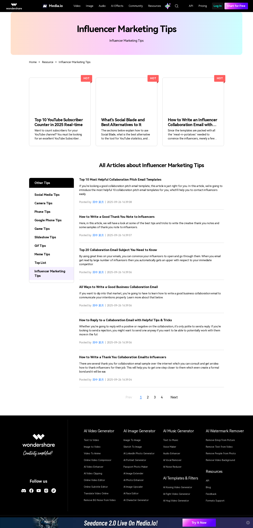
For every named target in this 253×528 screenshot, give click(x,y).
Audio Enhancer (171, 453)
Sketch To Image (133, 446)
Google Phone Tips (48, 220)
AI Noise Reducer (172, 466)
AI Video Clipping (93, 473)
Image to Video (92, 446)
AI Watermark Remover (225, 431)
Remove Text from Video (219, 446)
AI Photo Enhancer (134, 480)
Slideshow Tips (45, 237)
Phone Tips (42, 211)
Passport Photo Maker (136, 466)
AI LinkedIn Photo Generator (139, 453)
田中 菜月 (98, 202)
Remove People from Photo (221, 453)
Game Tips (42, 228)
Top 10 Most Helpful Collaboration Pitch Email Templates (120, 179)
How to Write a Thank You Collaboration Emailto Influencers (122, 357)
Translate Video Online (96, 493)
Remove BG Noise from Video (100, 500)
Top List (40, 263)
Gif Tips (40, 245)
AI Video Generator (99, 431)
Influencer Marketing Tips (74, 62)
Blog (208, 487)
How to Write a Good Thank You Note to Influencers (116, 216)
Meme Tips (42, 254)
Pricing (202, 6)
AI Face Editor (131, 493)
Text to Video (91, 440)
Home (32, 62)
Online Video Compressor (97, 460)
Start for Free (236, 6)
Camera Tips (43, 203)
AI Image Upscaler (133, 486)
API (191, 6)
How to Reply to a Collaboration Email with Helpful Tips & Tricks (125, 320)
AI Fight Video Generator (176, 494)
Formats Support (215, 500)
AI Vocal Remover (172, 460)
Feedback (211, 494)
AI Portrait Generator (135, 460)
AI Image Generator (139, 431)
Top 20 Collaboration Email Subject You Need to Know (118, 250)
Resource (47, 62)
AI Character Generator (136, 500)
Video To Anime (92, 453)
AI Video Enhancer (93, 466)
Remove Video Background (220, 460)
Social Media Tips (47, 194)
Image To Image (132, 440)
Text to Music (170, 440)
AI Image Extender (133, 473)
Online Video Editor (94, 480)
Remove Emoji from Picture (220, 440)
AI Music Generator (178, 431)
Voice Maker (169, 446)
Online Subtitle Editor (96, 486)
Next (174, 397)
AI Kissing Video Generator (177, 487)
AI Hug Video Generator (176, 500)
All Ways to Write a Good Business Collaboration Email (118, 287)
